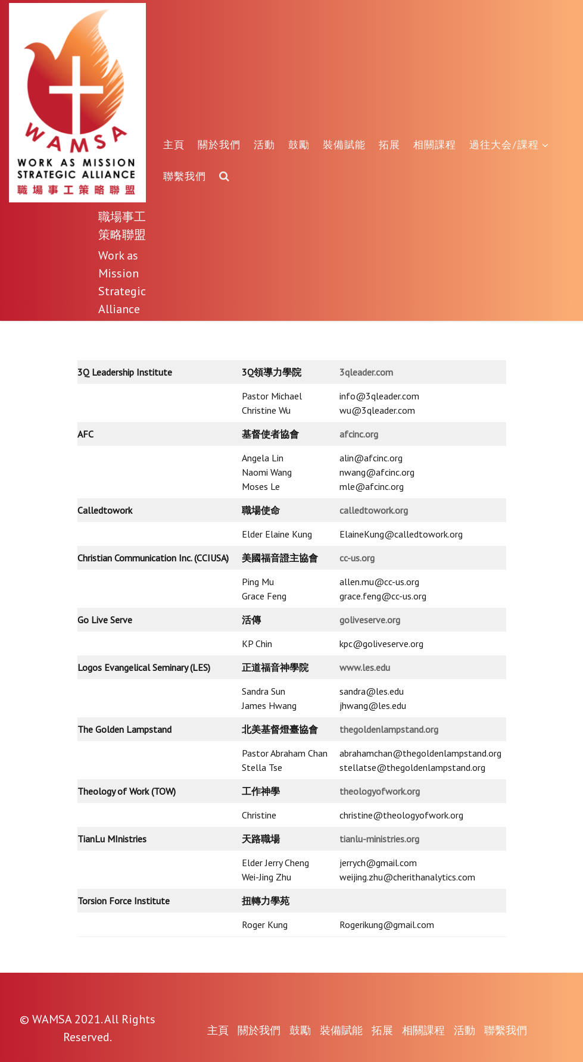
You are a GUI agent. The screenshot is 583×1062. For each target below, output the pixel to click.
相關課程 (434, 144)
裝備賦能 (344, 144)
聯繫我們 (184, 176)
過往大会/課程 (509, 144)
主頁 (174, 144)
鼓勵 (299, 144)
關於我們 (219, 144)
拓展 (389, 144)
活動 (264, 144)
